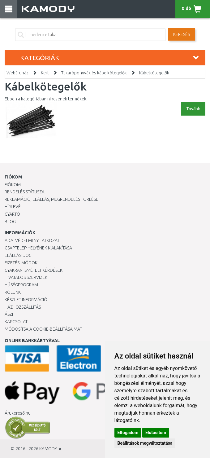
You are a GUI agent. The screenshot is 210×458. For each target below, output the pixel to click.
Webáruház (17, 72)
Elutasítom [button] (155, 432)
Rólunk (13, 292)
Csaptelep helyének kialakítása (38, 247)
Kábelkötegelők (154, 72)
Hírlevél (14, 206)
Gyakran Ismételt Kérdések (33, 270)
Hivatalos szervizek (26, 277)
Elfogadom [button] (128, 432)
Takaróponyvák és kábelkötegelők (94, 72)
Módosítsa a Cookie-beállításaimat (43, 329)
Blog (10, 221)
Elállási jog (18, 255)
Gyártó (12, 214)
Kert (45, 72)
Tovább (193, 108)
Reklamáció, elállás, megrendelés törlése (51, 199)
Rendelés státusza (25, 191)
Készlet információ (26, 299)
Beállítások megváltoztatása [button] (145, 443)
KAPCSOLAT (16, 321)
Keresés (181, 34)
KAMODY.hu (50, 448)
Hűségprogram (21, 284)
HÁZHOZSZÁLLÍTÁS (23, 307)
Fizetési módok (21, 262)
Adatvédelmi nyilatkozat (32, 240)
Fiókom (13, 184)
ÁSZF (9, 314)
